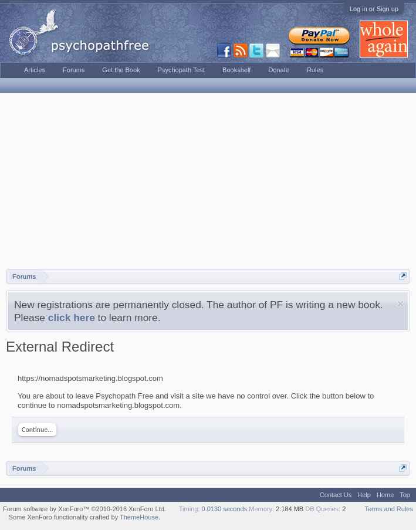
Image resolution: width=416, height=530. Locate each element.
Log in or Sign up (374, 8)
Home (385, 494)
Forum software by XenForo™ (84, 508)
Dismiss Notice (400, 303)
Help (364, 494)
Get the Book (121, 69)
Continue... (37, 430)
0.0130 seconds (225, 508)
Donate (278, 69)
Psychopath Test (181, 69)
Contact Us (335, 494)
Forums (73, 69)
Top (405, 494)
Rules (315, 69)
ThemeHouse (139, 517)
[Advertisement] (208, 181)
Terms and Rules (388, 508)
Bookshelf (236, 69)
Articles (34, 69)
